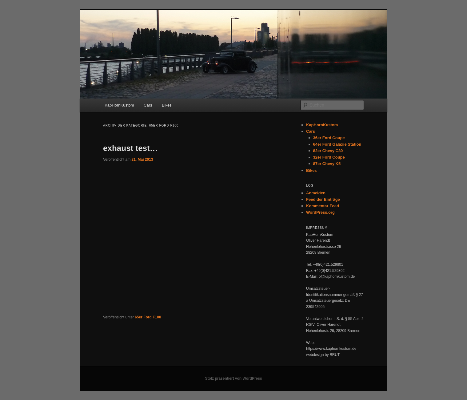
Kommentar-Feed (322, 206)
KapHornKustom (119, 105)
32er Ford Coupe (329, 157)
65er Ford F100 (148, 317)
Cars (148, 105)
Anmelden (315, 193)
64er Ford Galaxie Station (337, 144)
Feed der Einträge (323, 199)
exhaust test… (130, 148)
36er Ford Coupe (329, 137)
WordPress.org (320, 212)
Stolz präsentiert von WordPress (233, 378)
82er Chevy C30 (328, 150)
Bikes (167, 105)
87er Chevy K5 (327, 163)
